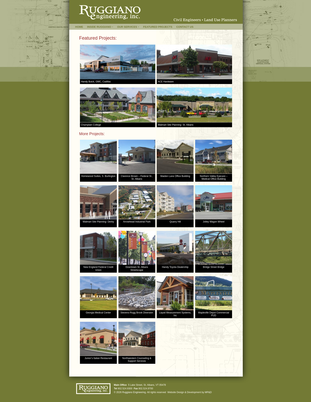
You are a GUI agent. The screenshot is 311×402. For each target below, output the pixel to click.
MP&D (208, 392)
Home (79, 26)
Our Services (128, 26)
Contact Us (184, 26)
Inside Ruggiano (100, 26)
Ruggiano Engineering (134, 392)
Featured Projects (157, 26)
